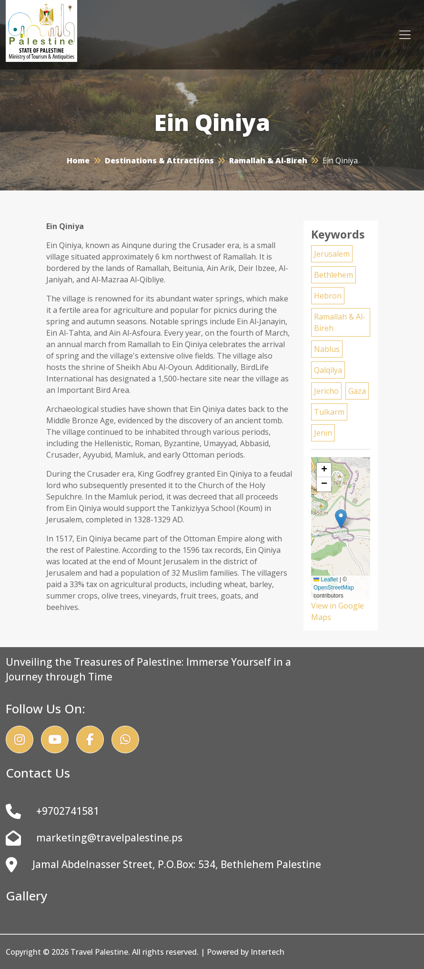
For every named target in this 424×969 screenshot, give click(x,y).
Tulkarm (329, 412)
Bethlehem (333, 275)
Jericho (326, 391)
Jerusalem (332, 254)
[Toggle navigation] (405, 34)
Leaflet (325, 579)
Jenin (323, 433)
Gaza (357, 391)
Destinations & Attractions (159, 160)
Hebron (328, 295)
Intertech (267, 952)
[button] (341, 519)
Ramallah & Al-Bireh (268, 160)
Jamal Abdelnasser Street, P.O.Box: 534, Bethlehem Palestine (163, 864)
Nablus (327, 349)
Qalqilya (328, 370)
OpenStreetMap (333, 587)
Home (78, 160)
